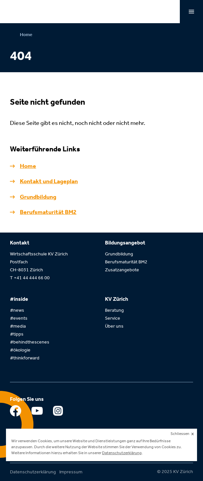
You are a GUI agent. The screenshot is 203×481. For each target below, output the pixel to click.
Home (26, 34)
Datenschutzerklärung (33, 472)
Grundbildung (38, 196)
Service (112, 318)
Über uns (114, 326)
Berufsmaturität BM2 (48, 212)
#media (18, 326)
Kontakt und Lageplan (49, 181)
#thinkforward (24, 358)
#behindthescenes (29, 342)
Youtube (37, 412)
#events (18, 318)
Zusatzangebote (122, 270)
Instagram (59, 412)
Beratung (114, 310)
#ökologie (20, 350)
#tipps (17, 334)
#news (17, 310)
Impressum (70, 472)
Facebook (16, 412)
